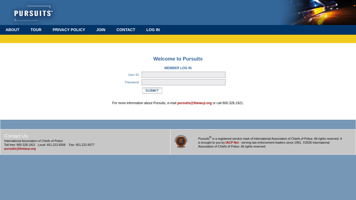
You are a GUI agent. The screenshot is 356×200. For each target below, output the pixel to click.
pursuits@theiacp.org (194, 103)
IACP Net (232, 142)
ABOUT (12, 30)
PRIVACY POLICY (69, 30)
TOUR (36, 30)
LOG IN (153, 30)
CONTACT (126, 30)
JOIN (100, 30)
